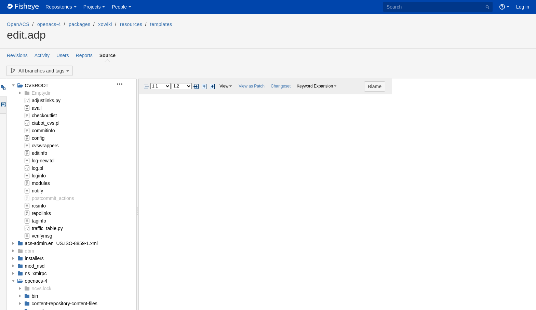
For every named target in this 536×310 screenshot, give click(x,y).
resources (131, 24)
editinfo (39, 153)
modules (41, 183)
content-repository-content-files (64, 303)
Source (107, 55)
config (38, 138)
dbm (29, 251)
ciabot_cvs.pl (45, 123)
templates (161, 24)
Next (196, 86)
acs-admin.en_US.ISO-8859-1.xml (61, 243)
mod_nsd (35, 266)
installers (34, 258)
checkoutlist (44, 115)
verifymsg (42, 236)
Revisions (17, 55)
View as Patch (252, 86)
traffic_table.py (47, 228)
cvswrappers (45, 145)
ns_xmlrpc (36, 273)
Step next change (212, 86)
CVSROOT (37, 85)
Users (62, 55)
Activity (42, 55)
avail (37, 108)
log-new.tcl (43, 160)
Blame (519, 86)
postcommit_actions (53, 198)
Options (3, 104)
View (223, 86)
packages (79, 24)
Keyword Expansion (315, 86)
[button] (123, 84)
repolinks (41, 213)
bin (35, 296)
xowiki (105, 24)
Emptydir (41, 93)
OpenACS (18, 24)
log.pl (37, 168)
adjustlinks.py (46, 100)
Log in (522, 7)
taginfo (39, 221)
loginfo (39, 175)
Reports (84, 55)
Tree (3, 87)
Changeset (281, 86)
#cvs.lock (42, 288)
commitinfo (43, 130)
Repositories (58, 7)
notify (37, 190)
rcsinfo (39, 205)
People (119, 7)
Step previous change (204, 86)
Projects (92, 7)
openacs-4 (49, 24)
